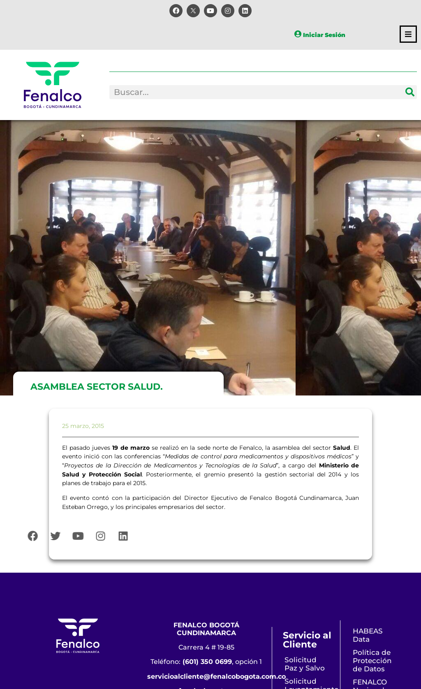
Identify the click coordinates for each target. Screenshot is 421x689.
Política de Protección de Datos (372, 660)
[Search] (410, 92)
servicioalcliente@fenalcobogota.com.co (216, 676)
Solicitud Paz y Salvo (305, 664)
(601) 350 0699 (207, 662)
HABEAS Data (368, 635)
